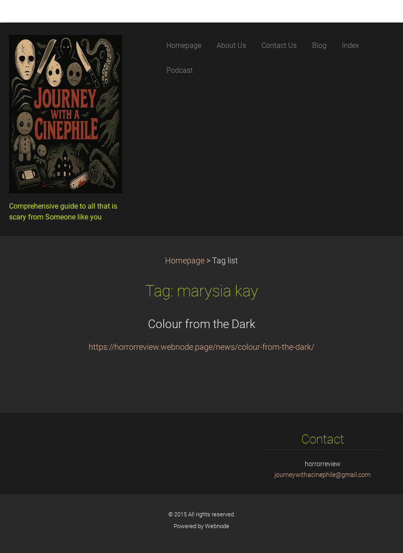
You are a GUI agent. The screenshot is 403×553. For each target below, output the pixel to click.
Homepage (184, 260)
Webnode (217, 526)
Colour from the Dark (202, 324)
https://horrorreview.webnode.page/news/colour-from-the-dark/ (201, 347)
